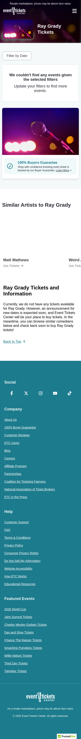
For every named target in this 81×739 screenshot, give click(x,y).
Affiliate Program (15, 466)
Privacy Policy (13, 545)
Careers (9, 458)
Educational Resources (19, 584)
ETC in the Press (15, 497)
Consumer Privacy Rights (21, 553)
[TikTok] (69, 393)
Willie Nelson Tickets (18, 655)
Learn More (63, 170)
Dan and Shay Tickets (19, 632)
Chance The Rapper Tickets (23, 640)
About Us (10, 419)
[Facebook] (11, 393)
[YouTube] (55, 393)
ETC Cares (11, 443)
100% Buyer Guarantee (20, 427)
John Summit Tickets (18, 617)
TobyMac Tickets (15, 671)
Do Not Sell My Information (22, 561)
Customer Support (16, 522)
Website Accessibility (18, 568)
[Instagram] (40, 393)
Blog (7, 450)
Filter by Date (17, 56)
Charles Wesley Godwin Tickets (25, 624)
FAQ (7, 530)
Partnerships (12, 474)
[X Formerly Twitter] (26, 393)
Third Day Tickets (16, 663)
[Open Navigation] (74, 11)
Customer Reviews (17, 435)
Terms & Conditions (17, 537)
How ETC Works (15, 576)
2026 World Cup (15, 609)
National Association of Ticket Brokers (29, 489)
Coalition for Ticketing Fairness (25, 481)
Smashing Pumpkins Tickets (23, 648)
